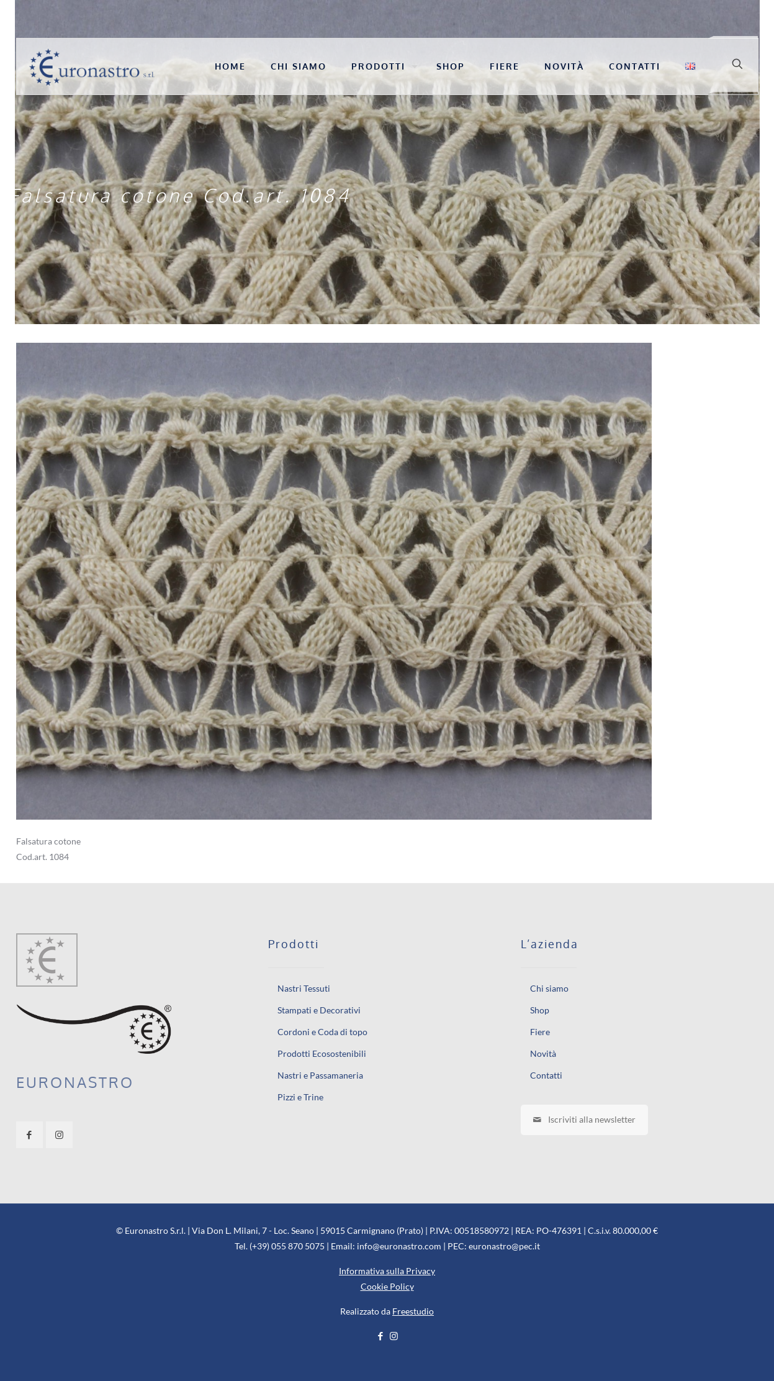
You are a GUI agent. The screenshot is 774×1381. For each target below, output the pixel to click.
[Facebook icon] (380, 1335)
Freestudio (413, 1311)
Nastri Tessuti (303, 988)
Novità (543, 1053)
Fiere (540, 1031)
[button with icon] (29, 1134)
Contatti (546, 1075)
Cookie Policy (387, 1286)
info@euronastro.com (399, 1246)
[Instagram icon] (393, 1335)
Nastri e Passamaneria (320, 1075)
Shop (539, 1010)
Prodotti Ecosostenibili (321, 1053)
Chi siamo (549, 988)
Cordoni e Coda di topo (322, 1031)
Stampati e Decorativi (319, 1010)
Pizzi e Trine (300, 1097)
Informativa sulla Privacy (387, 1271)
